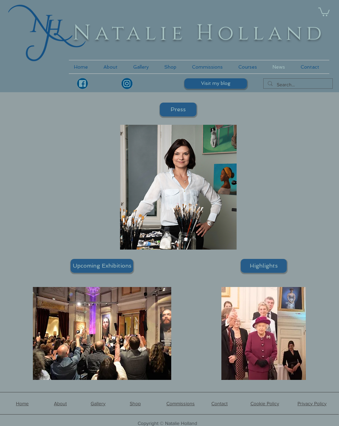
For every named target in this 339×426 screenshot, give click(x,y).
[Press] (178, 109)
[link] (324, 11)
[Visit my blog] (215, 83)
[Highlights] (264, 266)
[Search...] (297, 85)
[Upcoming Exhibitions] (102, 266)
